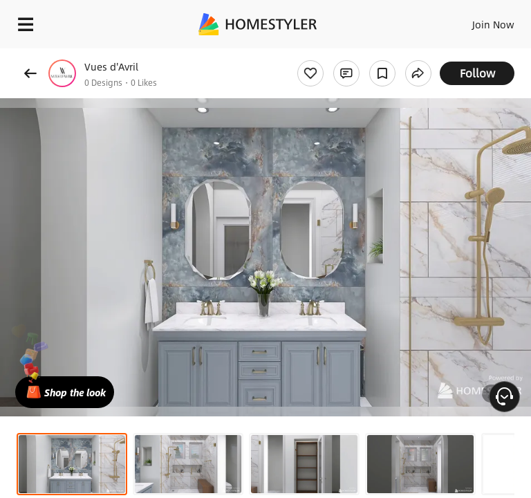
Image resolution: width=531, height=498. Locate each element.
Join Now (493, 24)
